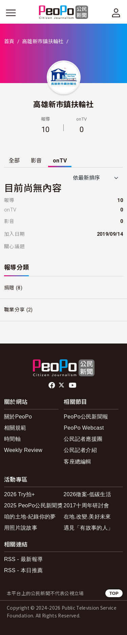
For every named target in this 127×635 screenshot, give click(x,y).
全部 (14, 160)
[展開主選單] (11, 13)
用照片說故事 (20, 528)
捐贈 (9, 288)
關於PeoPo (18, 417)
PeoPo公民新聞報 (86, 417)
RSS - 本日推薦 (23, 570)
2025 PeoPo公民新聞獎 (33, 505)
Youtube (73, 385)
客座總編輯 (77, 461)
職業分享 (14, 310)
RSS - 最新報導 (23, 559)
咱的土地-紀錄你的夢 (30, 516)
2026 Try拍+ (19, 494)
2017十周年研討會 (86, 505)
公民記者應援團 (83, 439)
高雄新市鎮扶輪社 (43, 42)
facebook (52, 385)
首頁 (9, 42)
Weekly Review (23, 450)
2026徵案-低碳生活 (87, 494)
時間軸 (12, 439)
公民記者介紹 (80, 450)
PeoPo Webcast (84, 428)
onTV (60, 160)
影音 (36, 160)
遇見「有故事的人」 (88, 528)
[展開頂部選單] (116, 13)
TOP (114, 593)
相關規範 (15, 428)
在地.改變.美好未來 (87, 516)
